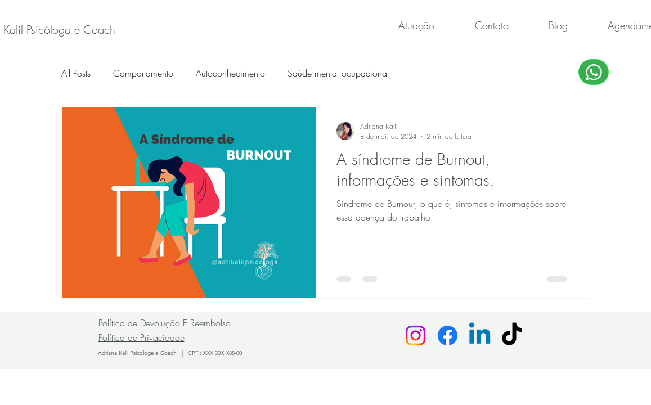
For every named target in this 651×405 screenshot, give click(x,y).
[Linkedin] (479, 335)
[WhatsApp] (593, 72)
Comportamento (143, 73)
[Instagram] (415, 335)
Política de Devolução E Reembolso (164, 323)
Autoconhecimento (230, 73)
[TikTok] (512, 335)
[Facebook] (447, 335)
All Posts (76, 73)
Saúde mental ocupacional (338, 73)
